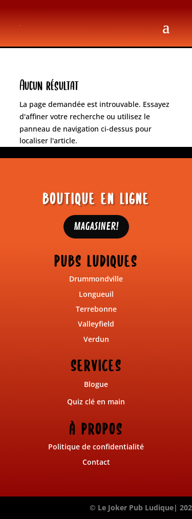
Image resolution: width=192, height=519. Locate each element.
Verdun (96, 339)
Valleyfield (96, 324)
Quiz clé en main (96, 401)
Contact (96, 462)
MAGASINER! (96, 226)
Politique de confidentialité (96, 446)
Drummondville (96, 279)
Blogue (96, 384)
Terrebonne (96, 309)
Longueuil (96, 294)
